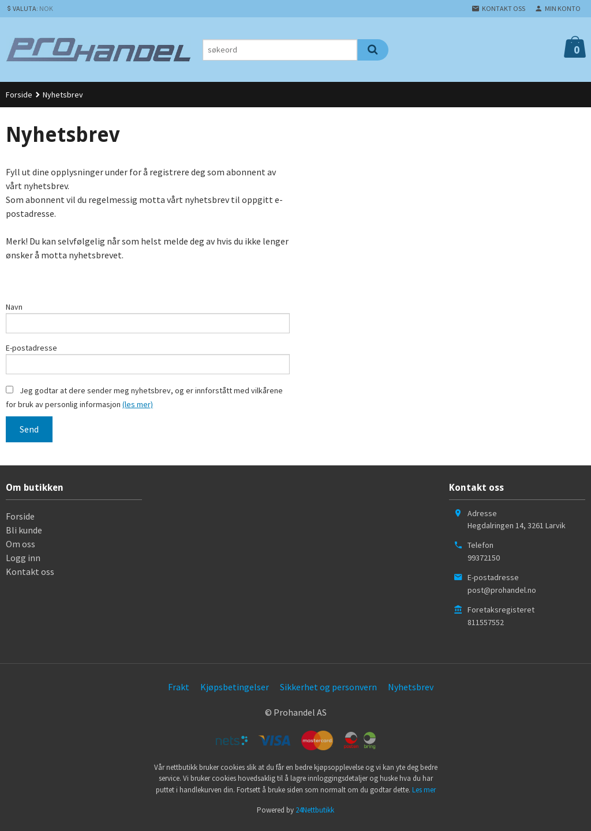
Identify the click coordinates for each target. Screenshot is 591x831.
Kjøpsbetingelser (234, 690)
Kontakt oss (30, 575)
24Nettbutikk (315, 813)
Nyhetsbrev (410, 690)
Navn (14, 307)
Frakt (178, 690)
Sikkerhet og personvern (328, 690)
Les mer (424, 793)
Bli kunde (24, 533)
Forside (19, 94)
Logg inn (23, 561)
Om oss (20, 547)
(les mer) (137, 408)
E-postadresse (31, 349)
